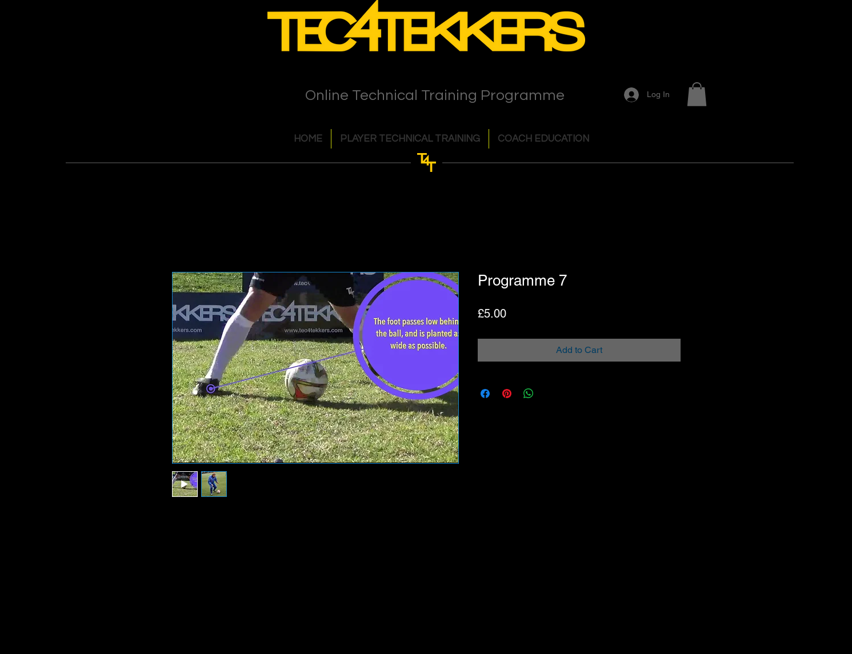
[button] (697, 94)
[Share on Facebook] (485, 393)
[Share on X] (550, 393)
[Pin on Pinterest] (507, 393)
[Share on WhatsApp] (528, 393)
